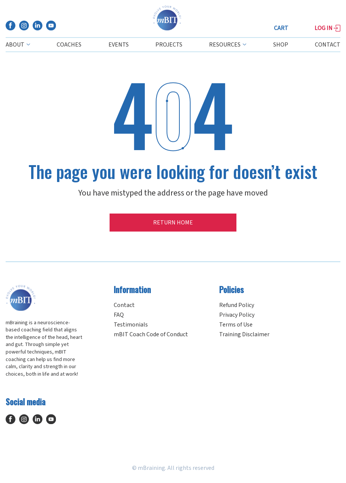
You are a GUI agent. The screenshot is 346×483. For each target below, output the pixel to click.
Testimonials (131, 325)
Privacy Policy (236, 315)
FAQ (119, 315)
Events (118, 45)
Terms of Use (236, 325)
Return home (173, 222)
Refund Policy (236, 305)
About (18, 45)
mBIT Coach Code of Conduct (151, 334)
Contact (327, 45)
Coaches (69, 45)
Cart (281, 28)
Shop (280, 45)
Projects (168, 45)
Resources (227, 45)
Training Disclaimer (244, 334)
